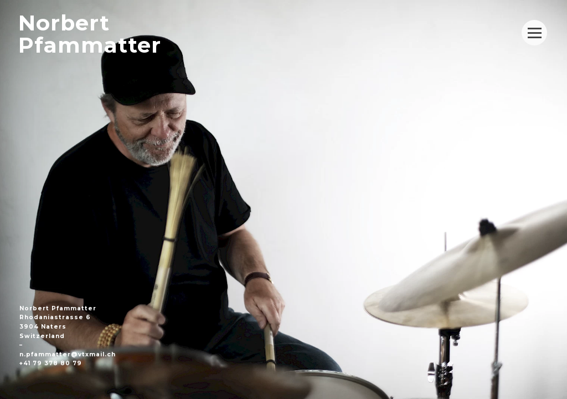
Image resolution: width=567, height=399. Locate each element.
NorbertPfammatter (89, 34)
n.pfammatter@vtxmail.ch (67, 354)
